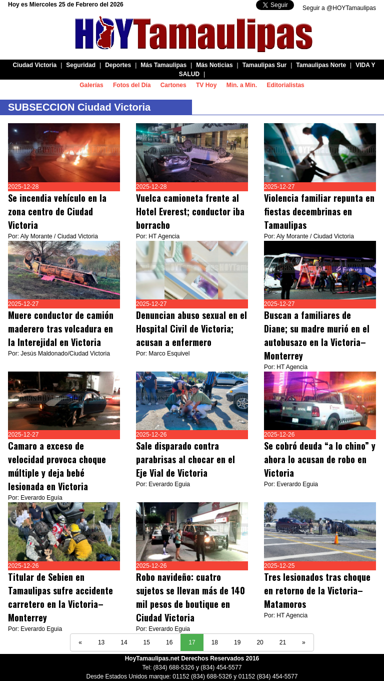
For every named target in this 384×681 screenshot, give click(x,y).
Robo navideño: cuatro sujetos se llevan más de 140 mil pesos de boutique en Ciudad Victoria (190, 597)
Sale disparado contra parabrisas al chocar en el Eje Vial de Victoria (185, 459)
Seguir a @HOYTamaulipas (339, 8)
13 (101, 642)
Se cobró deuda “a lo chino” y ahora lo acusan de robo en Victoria (320, 459)
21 (283, 642)
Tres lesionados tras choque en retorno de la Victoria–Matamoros (317, 590)
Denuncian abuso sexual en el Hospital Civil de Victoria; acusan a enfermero (191, 328)
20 (259, 642)
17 (191, 642)
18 (215, 642)
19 (237, 642)
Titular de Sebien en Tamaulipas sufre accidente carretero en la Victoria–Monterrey (60, 597)
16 (169, 642)
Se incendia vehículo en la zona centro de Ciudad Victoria (57, 211)
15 (147, 642)
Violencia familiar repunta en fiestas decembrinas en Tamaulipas (319, 211)
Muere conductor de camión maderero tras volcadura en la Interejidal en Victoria (61, 328)
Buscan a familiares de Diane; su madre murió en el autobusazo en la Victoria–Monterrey (317, 335)
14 (123, 642)
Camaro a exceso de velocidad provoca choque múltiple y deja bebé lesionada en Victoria (57, 466)
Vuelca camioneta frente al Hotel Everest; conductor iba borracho (191, 211)
